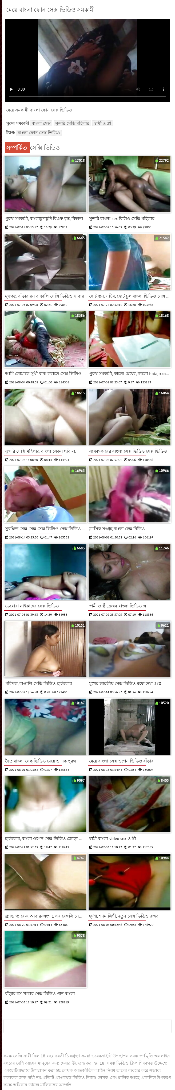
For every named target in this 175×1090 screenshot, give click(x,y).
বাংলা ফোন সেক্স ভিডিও (39, 132)
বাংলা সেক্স (41, 123)
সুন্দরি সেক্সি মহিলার (72, 123)
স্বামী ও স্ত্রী (103, 123)
